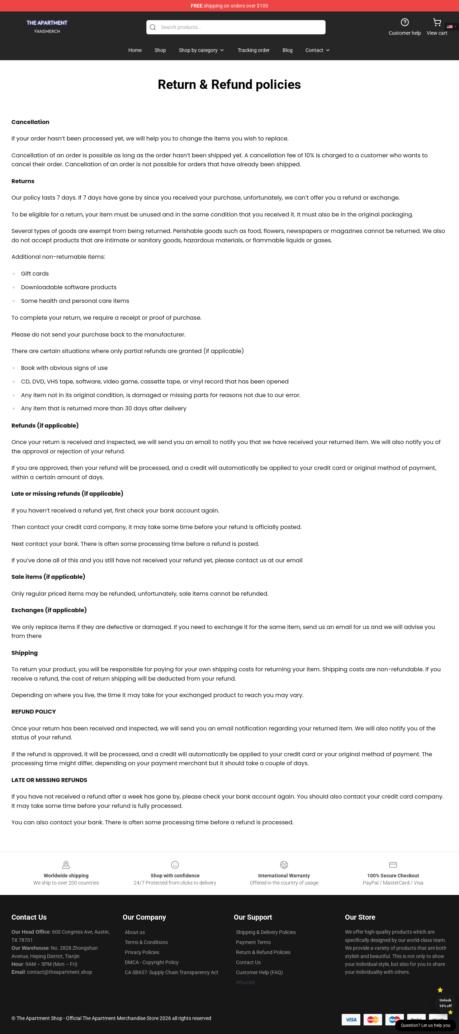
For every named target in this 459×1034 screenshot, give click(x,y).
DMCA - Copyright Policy (152, 962)
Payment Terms (253, 942)
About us (135, 932)
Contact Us (248, 962)
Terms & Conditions (146, 942)
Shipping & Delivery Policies (266, 932)
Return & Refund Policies (263, 952)
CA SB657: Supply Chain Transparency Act (171, 972)
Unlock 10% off (445, 1003)
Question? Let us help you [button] (425, 1025)
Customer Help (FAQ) (259, 972)
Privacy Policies (142, 952)
